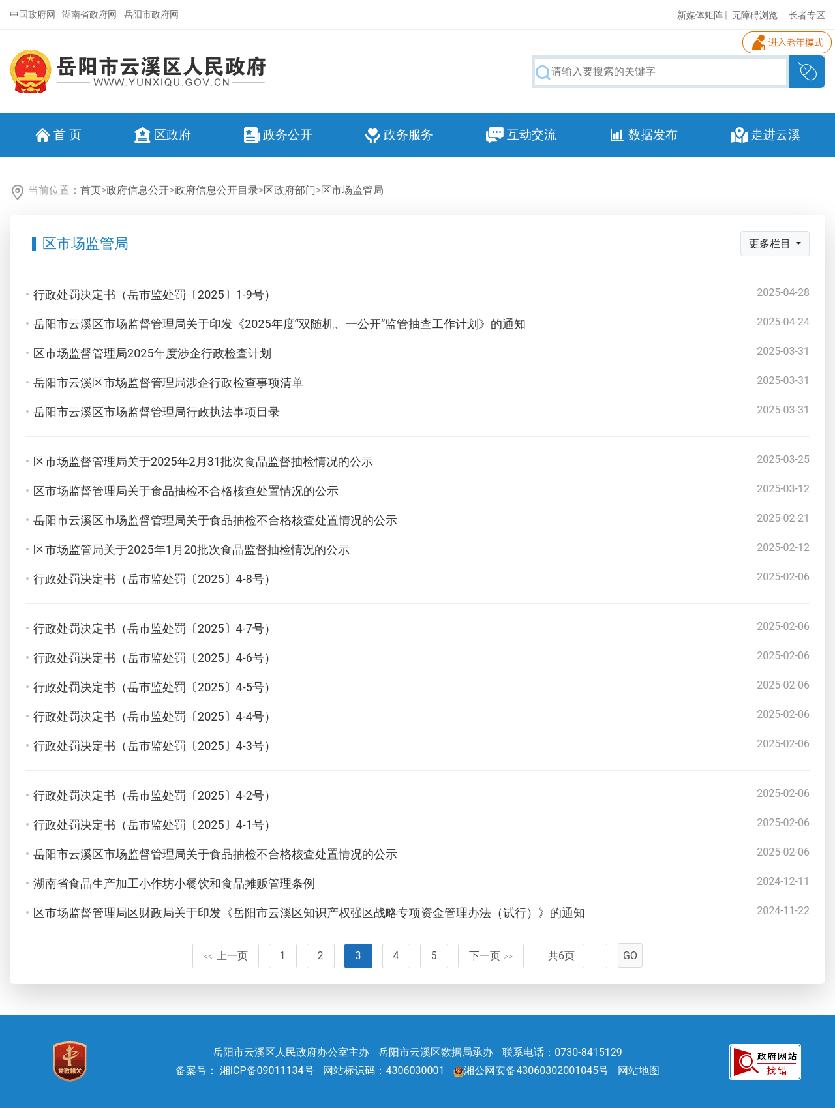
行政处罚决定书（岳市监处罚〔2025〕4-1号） (154, 824)
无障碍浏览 (755, 15)
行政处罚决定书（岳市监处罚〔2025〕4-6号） (154, 658)
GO (630, 956)
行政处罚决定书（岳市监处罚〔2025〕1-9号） (154, 294)
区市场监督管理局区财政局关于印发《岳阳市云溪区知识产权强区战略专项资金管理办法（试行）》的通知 (309, 913)
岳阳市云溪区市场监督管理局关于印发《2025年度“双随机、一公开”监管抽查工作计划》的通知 (279, 324)
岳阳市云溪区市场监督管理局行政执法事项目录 (156, 412)
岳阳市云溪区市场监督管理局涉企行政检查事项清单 (168, 382)
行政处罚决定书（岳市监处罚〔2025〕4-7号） (154, 628)
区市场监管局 (352, 190)
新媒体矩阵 (700, 15)
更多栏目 (771, 243)
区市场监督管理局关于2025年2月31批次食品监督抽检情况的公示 (203, 461)
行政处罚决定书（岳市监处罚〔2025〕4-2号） (154, 795)
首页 (90, 190)
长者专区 (807, 15)
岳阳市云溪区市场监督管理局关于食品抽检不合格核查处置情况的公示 (215, 520)
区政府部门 (290, 190)
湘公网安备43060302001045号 (531, 1070)
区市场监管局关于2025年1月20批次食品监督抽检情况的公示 (191, 549)
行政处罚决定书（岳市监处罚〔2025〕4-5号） (154, 687)
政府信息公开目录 (216, 190)
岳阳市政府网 (151, 14)
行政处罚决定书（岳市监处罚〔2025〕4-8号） (154, 579)
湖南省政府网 (89, 14)
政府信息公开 (137, 190)
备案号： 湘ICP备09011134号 (244, 1070)
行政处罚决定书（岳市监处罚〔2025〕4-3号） (154, 746)
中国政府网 (32, 14)
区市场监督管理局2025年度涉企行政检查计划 (152, 353)
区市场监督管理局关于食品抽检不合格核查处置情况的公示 (186, 491)
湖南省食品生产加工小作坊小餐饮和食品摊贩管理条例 (174, 883)
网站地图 (639, 1070)
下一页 (491, 956)
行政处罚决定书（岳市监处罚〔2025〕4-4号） (154, 716)
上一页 (226, 956)
